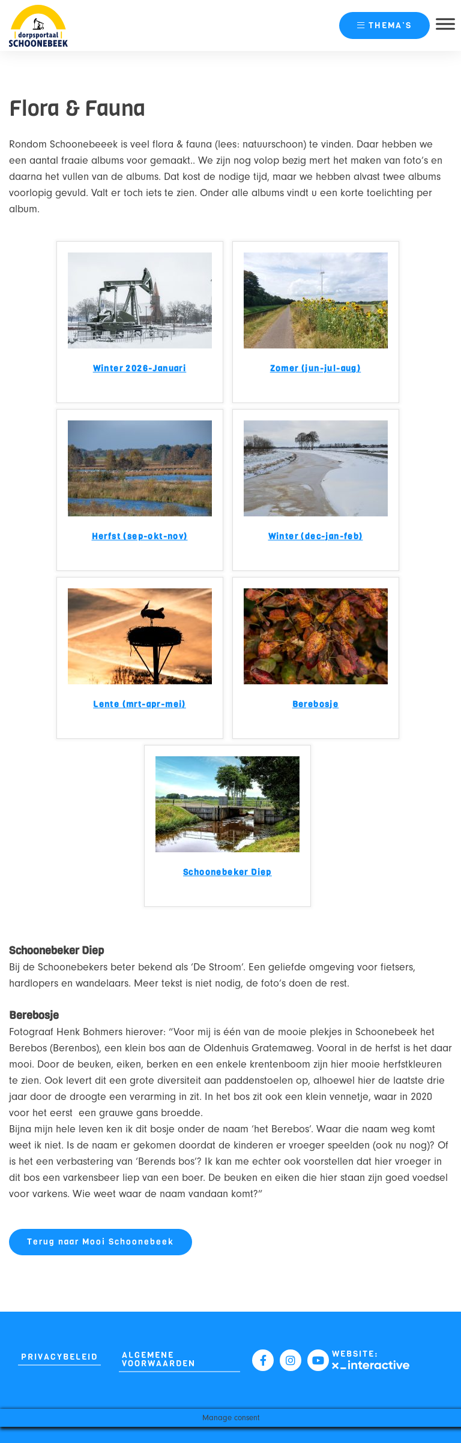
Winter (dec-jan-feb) (315, 537)
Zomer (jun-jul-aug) (315, 369)
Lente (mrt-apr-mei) (139, 705)
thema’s (384, 25)
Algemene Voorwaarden (159, 1359)
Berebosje (315, 705)
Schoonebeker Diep (227, 873)
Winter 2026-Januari (140, 369)
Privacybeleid (59, 1357)
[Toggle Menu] (445, 23)
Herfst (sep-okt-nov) (140, 537)
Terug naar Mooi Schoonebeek (100, 1241)
